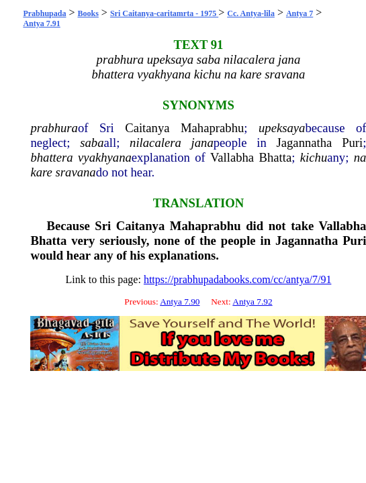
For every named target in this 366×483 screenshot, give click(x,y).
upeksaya (282, 128)
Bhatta (275, 157)
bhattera (51, 157)
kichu (313, 157)
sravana (76, 172)
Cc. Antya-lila (251, 13)
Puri (352, 143)
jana (202, 143)
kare (41, 172)
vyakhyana (105, 157)
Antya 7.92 (252, 302)
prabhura (54, 128)
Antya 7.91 (41, 23)
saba (91, 143)
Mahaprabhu (212, 128)
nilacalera (155, 143)
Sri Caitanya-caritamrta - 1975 (164, 13)
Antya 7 (299, 13)
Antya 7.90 (179, 302)
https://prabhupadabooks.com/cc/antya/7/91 (238, 279)
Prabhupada (44, 13)
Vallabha (232, 157)
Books (88, 13)
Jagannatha (304, 143)
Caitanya (147, 128)
